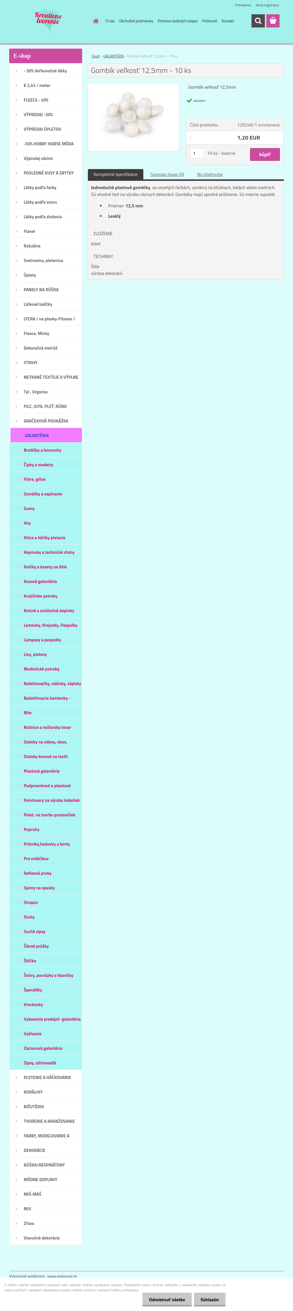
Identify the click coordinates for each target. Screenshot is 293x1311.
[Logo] (48, 21)
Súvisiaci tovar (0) (167, 174)
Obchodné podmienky (136, 21)
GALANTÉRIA (113, 56)
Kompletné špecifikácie (116, 174)
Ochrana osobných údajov (178, 21)
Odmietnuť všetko (165, 1299)
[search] (258, 20)
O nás (110, 21)
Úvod (96, 56)
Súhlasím (209, 1299)
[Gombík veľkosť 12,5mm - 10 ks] (133, 85)
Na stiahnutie (210, 174)
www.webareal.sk (62, 1276)
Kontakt (228, 21)
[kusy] (197, 153)
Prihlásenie (243, 5)
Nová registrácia (267, 5)
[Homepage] (95, 20)
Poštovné (209, 21)
